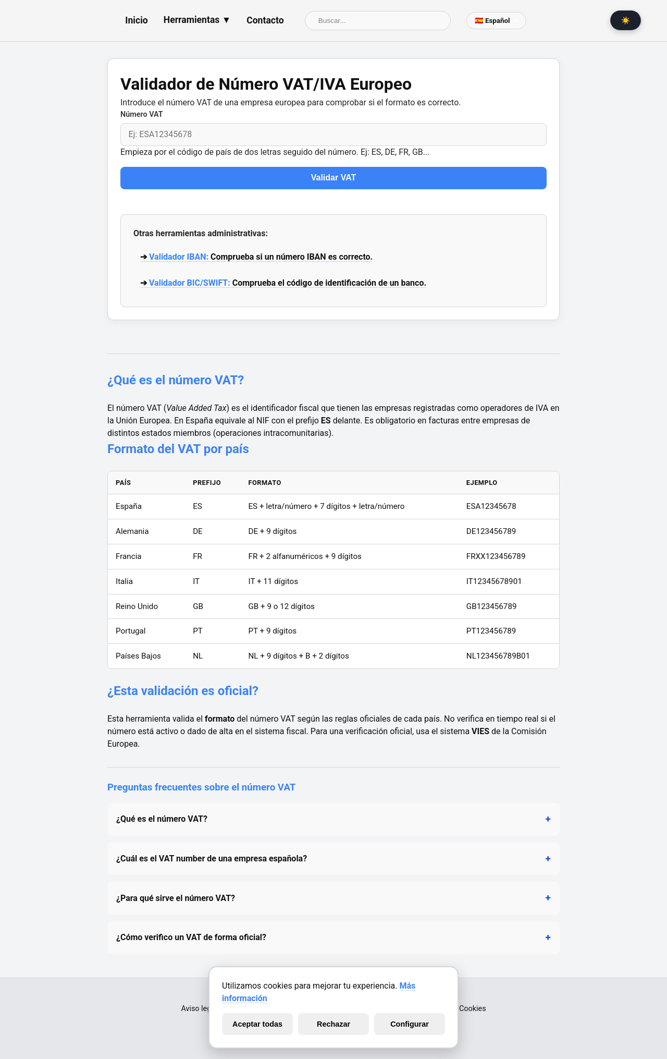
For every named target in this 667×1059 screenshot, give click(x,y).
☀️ (625, 20)
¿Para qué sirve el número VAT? (175, 898)
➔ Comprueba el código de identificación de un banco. (283, 283)
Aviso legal (199, 1008)
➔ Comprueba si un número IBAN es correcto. (256, 257)
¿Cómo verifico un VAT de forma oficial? (191, 937)
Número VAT (141, 114)
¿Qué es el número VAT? (161, 819)
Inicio (136, 20)
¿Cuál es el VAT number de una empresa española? (211, 858)
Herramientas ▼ (197, 20)
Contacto (265, 20)
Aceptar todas (257, 1024)
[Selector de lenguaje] (496, 20)
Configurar (409, 1024)
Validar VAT (333, 177)
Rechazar (333, 1024)
